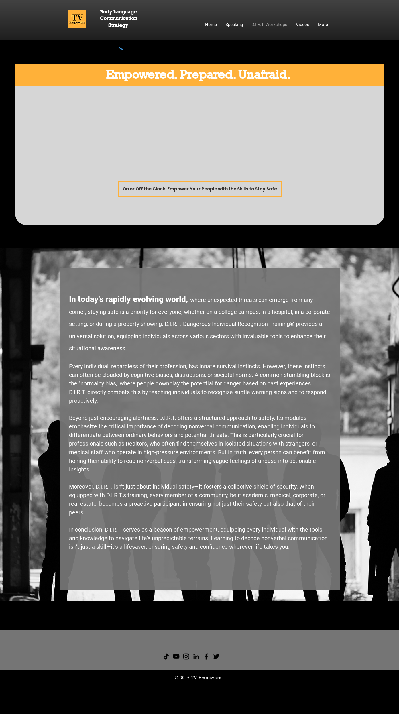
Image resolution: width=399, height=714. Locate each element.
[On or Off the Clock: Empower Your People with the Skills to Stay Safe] (200, 189)
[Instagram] (186, 656)
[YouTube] (176, 656)
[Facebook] (206, 656)
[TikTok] (166, 656)
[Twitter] (216, 656)
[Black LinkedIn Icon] (196, 656)
